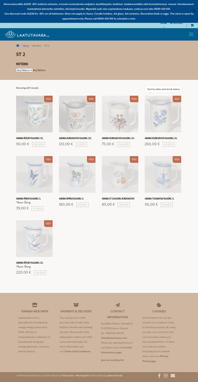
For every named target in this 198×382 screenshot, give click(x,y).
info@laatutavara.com (114, 337)
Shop (26, 45)
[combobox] (39, 70)
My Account (176, 23)
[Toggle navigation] (191, 34)
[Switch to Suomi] (163, 23)
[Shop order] (163, 89)
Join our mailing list (112, 360)
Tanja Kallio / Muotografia (75, 375)
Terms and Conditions (77, 351)
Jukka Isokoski (114, 375)
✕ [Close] (194, 11)
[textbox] (39, 70)
